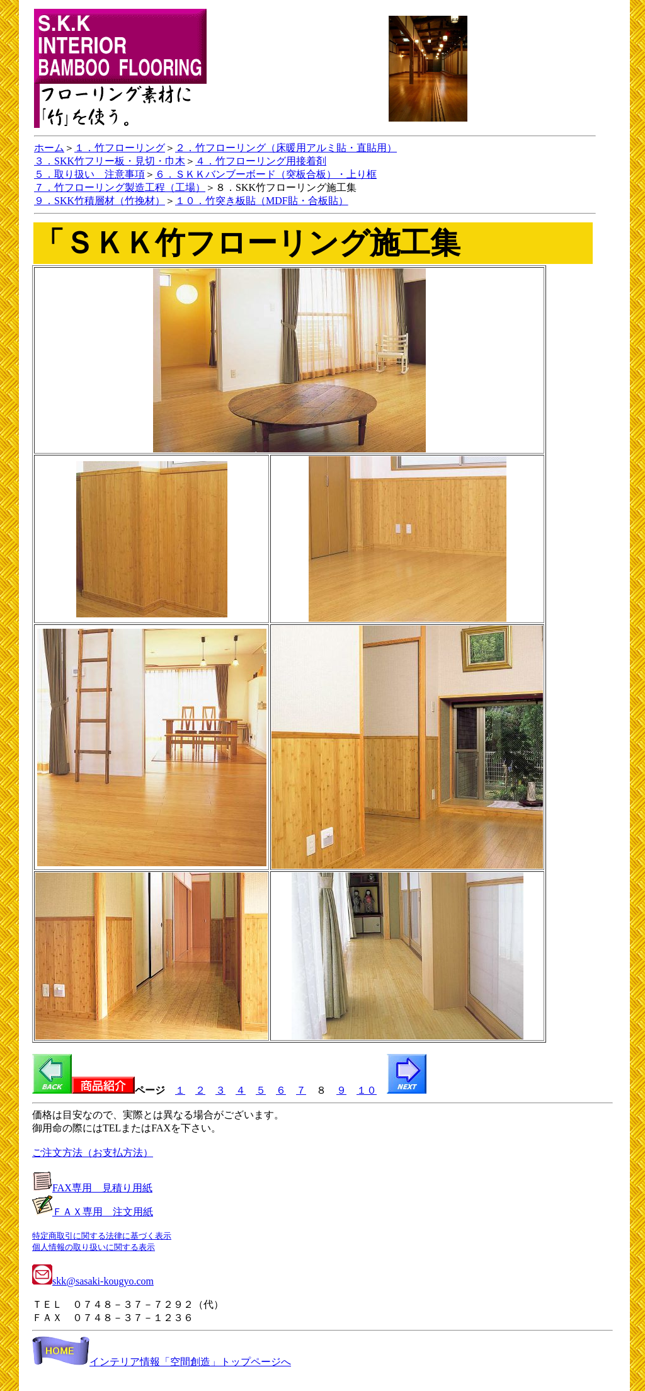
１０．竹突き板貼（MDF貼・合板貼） (261, 200)
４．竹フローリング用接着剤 (260, 161)
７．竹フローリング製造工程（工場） (119, 187)
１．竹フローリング (119, 147)
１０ (367, 1090)
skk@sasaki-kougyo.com (93, 1281)
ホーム (49, 147)
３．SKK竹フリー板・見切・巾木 (109, 161)
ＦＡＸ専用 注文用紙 (102, 1211)
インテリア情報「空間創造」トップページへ (161, 1361)
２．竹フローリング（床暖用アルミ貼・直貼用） (286, 147)
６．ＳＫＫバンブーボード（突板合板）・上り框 (266, 174)
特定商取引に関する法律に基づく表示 (101, 1235)
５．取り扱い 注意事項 (89, 174)
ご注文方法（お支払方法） (92, 1152)
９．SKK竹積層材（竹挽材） (99, 200)
